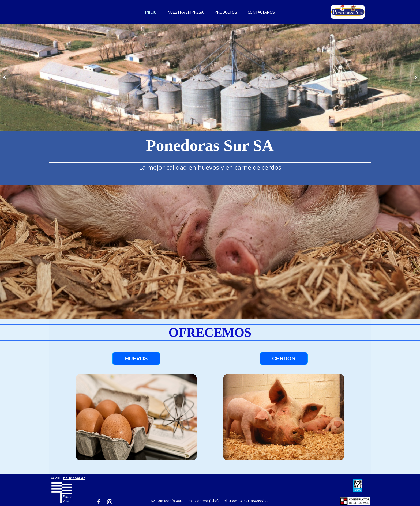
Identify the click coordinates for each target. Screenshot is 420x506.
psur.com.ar (74, 477)
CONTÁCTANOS (261, 12)
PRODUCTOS (225, 12)
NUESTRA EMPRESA (185, 12)
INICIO (151, 12)
